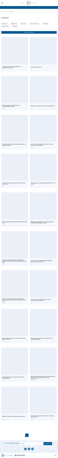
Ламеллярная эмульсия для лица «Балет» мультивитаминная (42, 339)
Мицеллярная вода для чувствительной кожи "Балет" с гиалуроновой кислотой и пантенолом (43, 377)
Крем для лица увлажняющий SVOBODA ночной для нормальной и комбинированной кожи (14, 300)
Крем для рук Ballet (36, 67)
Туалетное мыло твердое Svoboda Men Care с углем (43, 184)
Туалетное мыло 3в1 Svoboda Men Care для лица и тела (13, 184)
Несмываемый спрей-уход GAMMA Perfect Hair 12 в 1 (14, 222)
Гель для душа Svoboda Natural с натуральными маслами (11, 106)
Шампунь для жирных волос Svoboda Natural (43, 105)
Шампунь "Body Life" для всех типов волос (13, 416)
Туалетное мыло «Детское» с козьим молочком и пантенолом (41, 300)
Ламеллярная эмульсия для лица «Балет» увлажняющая (13, 378)
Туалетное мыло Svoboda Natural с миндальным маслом (11, 67)
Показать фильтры (29, 32)
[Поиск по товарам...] (29, 11)
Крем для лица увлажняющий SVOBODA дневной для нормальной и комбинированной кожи (14, 261)
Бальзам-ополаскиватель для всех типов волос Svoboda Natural (42, 145)
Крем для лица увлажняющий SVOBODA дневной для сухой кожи (41, 261)
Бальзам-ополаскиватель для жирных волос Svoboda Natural (14, 145)
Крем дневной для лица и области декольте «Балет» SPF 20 (14, 339)
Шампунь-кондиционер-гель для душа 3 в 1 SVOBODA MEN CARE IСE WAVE (42, 222)
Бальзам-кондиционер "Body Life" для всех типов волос (42, 416)
